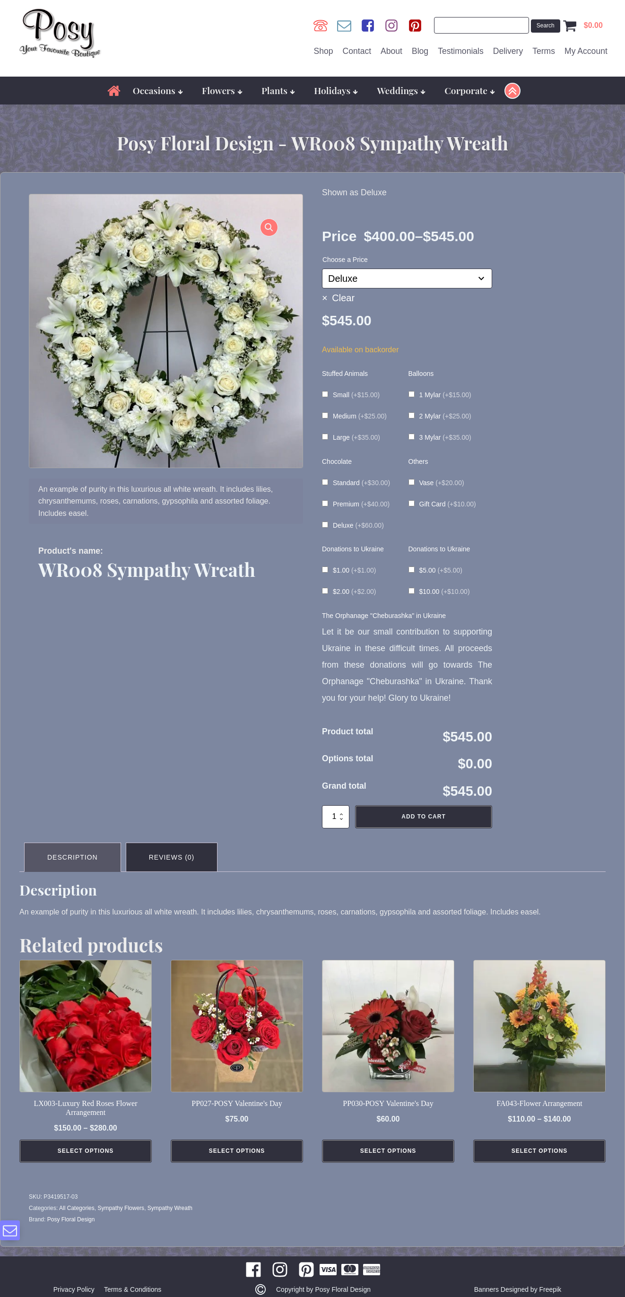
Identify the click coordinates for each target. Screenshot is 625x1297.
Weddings (401, 90)
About (391, 51)
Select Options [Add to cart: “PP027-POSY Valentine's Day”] (237, 1152)
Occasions (158, 90)
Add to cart (423, 816)
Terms (543, 51)
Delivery (508, 51)
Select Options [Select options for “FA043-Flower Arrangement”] (540, 1152)
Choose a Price (345, 259)
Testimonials (461, 51)
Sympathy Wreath (170, 1209)
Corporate (469, 90)
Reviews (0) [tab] (172, 857)
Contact (357, 51)
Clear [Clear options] (343, 298)
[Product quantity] (335, 816)
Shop (323, 51)
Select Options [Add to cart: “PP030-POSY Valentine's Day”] (388, 1152)
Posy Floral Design (71, 1221)
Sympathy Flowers (120, 1209)
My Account (586, 51)
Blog (420, 51)
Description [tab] (72, 857)
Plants (278, 90)
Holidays (336, 90)
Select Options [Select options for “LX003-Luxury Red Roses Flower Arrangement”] (86, 1152)
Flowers (222, 90)
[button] (269, 227)
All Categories (77, 1209)
